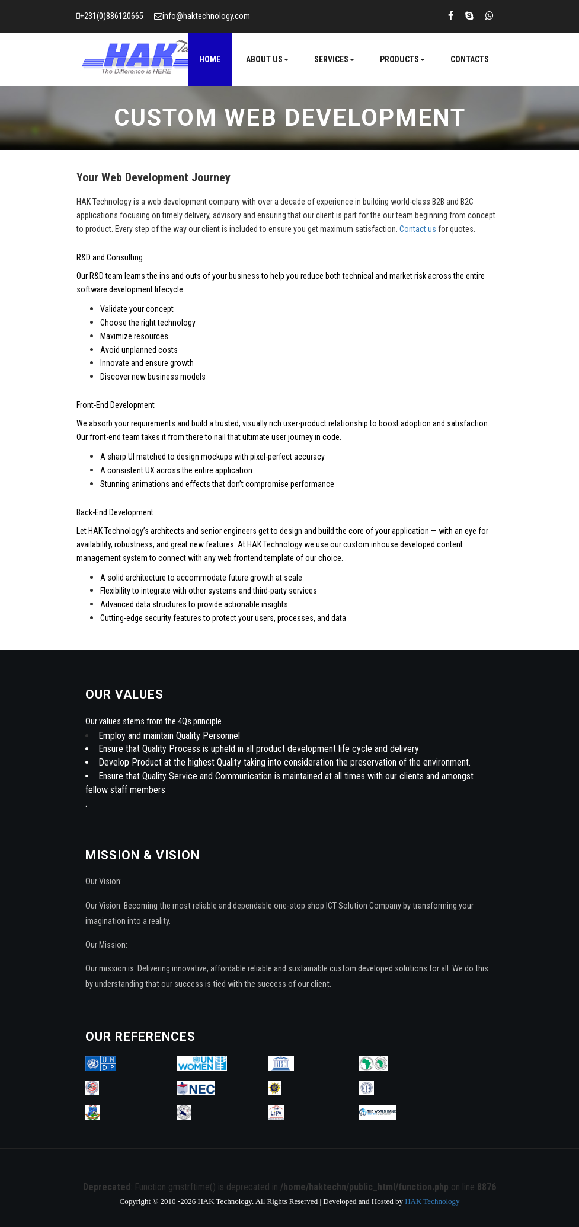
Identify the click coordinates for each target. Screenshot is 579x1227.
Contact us (417, 229)
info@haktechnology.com (206, 16)
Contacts (469, 59)
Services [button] (334, 59)
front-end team (114, 437)
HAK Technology (432, 1201)
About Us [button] (267, 59)
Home (209, 59)
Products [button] (402, 59)
